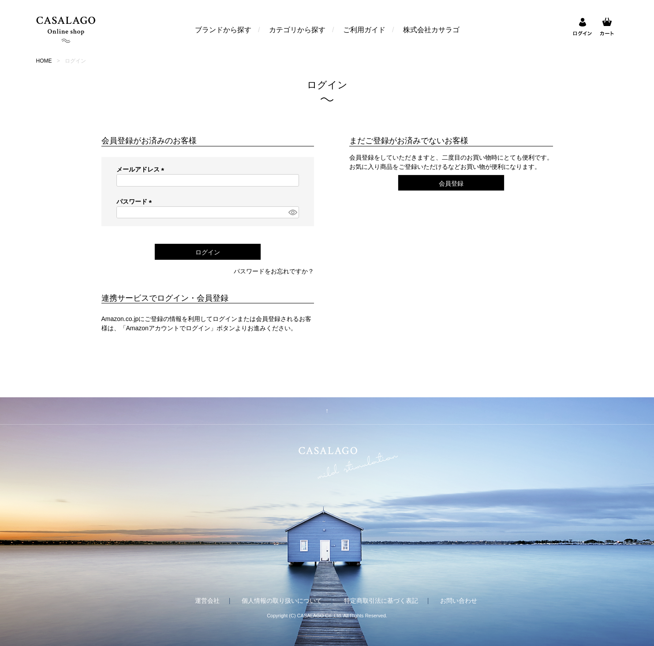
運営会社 (207, 600)
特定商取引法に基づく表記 (381, 600)
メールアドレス (142, 169)
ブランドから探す (223, 30)
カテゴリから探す (297, 30)
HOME (44, 61)
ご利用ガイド (364, 30)
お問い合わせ (458, 600)
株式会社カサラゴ (431, 30)
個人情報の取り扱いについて (282, 600)
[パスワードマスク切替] (292, 212)
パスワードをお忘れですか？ (274, 271)
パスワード (135, 201)
